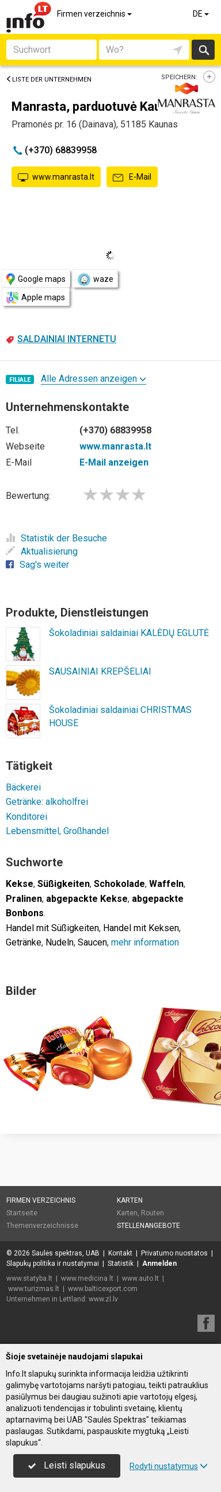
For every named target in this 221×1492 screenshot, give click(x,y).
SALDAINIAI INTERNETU (66, 339)
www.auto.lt (140, 1278)
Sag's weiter (37, 564)
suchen (203, 49)
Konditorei (26, 816)
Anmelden (159, 1264)
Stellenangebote (148, 1226)
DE (202, 13)
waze (95, 279)
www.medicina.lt (87, 1278)
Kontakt (120, 1253)
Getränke (23, 942)
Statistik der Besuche (56, 538)
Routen (152, 1213)
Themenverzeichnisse (42, 1226)
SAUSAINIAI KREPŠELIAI (100, 671)
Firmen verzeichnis (95, 13)
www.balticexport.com (103, 1289)
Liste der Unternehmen (49, 79)
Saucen (92, 942)
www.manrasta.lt (56, 177)
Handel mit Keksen (141, 928)
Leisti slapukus (66, 1465)
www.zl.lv (103, 1299)
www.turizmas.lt (33, 1289)
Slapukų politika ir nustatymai (52, 1264)
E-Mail (132, 177)
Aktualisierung (42, 551)
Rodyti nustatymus (168, 1466)
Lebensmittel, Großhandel (57, 831)
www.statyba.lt (29, 1278)
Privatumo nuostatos (174, 1253)
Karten (130, 1200)
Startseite (21, 1213)
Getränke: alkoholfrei (47, 801)
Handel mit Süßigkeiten (52, 928)
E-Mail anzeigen (113, 462)
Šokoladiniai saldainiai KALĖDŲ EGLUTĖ (129, 632)
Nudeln (59, 942)
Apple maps (35, 298)
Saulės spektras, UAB (66, 1253)
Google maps (36, 279)
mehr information (145, 942)
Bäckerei (23, 787)
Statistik (121, 1264)
